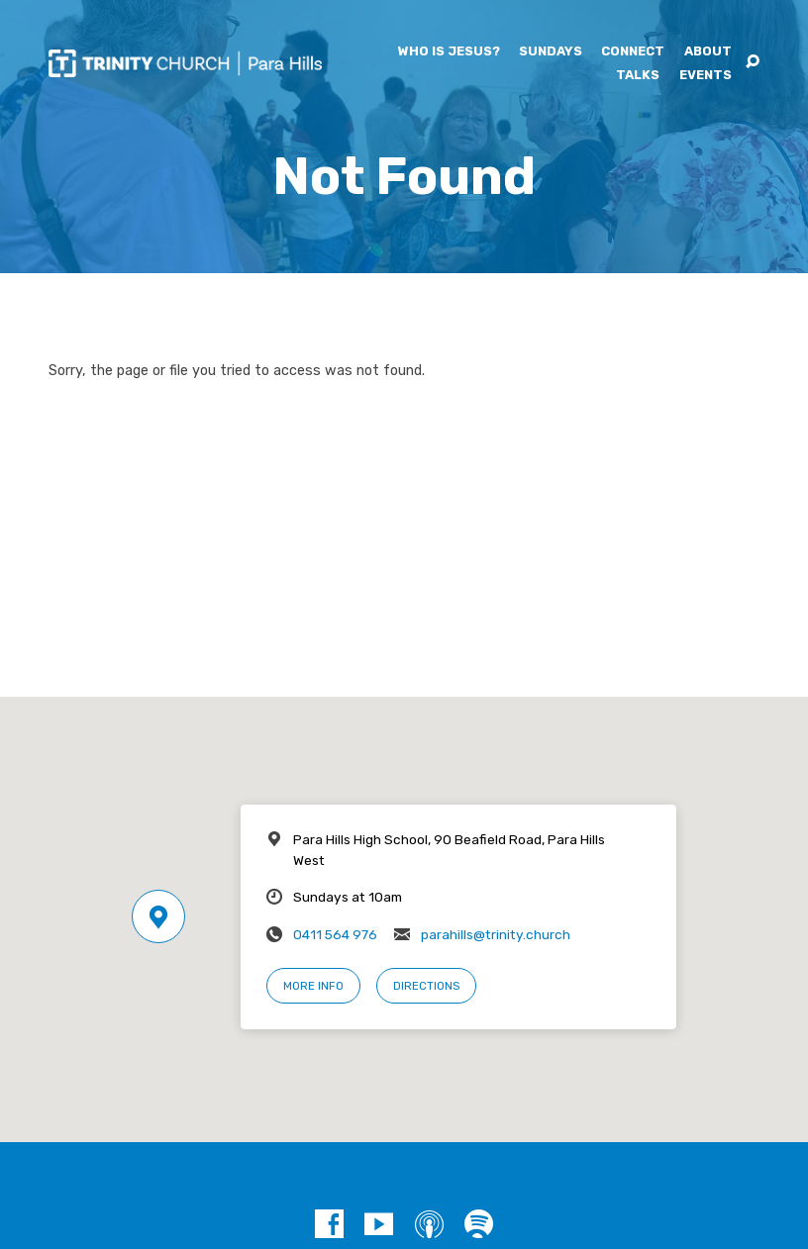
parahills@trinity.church (495, 934)
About (708, 52)
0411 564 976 (335, 934)
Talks (637, 75)
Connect (632, 52)
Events (705, 75)
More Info (313, 986)
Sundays (550, 52)
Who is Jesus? (449, 52)
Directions (426, 986)
